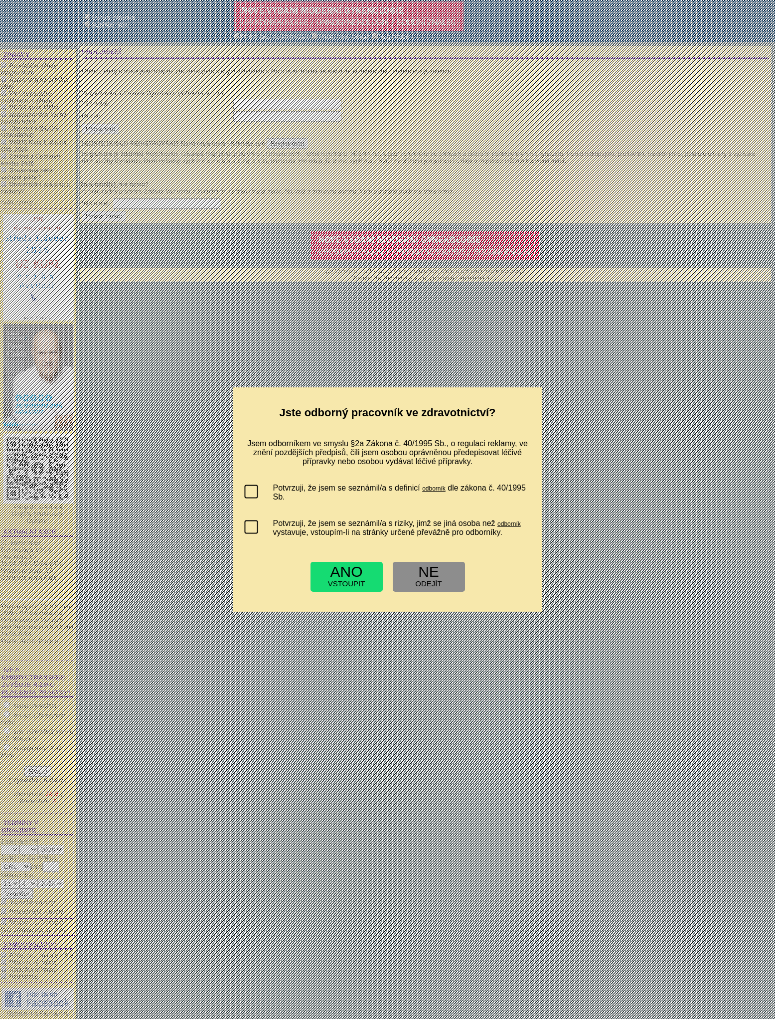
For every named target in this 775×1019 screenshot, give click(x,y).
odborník (434, 488)
